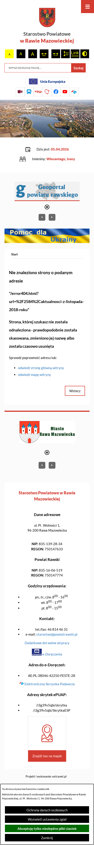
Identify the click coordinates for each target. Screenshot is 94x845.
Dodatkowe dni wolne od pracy (47, 643)
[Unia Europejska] (47, 81)
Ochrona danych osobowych (47, 810)
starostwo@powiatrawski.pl (56, 634)
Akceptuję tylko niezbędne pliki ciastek (47, 828)
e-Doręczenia (47, 654)
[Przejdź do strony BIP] (38, 91)
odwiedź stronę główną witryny (41, 368)
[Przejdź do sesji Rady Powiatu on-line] (20, 91)
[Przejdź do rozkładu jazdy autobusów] (29, 91)
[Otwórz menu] (87, 6)
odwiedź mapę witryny (34, 375)
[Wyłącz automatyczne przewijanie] (47, 207)
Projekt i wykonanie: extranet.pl (46, 776)
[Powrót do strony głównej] (14, 254)
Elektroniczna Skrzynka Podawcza (47, 684)
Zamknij (47, 838)
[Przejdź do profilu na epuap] (74, 91)
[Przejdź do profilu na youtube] (65, 91)
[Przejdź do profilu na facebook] (56, 91)
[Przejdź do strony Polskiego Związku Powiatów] (47, 91)
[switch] (44, 53)
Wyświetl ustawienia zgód (47, 819)
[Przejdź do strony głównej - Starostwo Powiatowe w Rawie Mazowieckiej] (47, 26)
